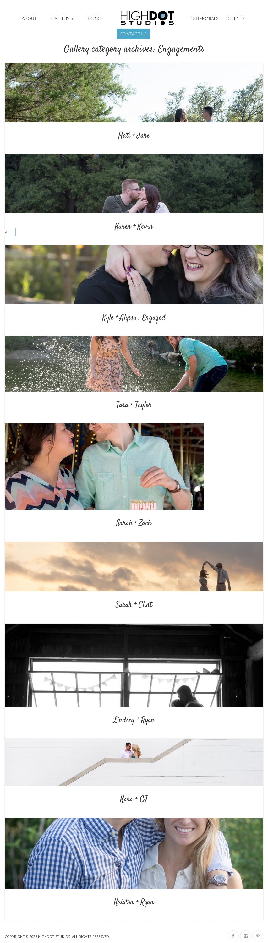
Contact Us (133, 33)
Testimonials (203, 18)
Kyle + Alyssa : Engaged (133, 318)
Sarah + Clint (134, 605)
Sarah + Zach (134, 523)
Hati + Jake (134, 135)
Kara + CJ (134, 799)
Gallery (62, 17)
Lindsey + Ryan (134, 720)
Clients (235, 18)
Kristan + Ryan (134, 902)
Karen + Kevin (134, 226)
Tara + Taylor (134, 405)
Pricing (95, 17)
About (31, 17)
